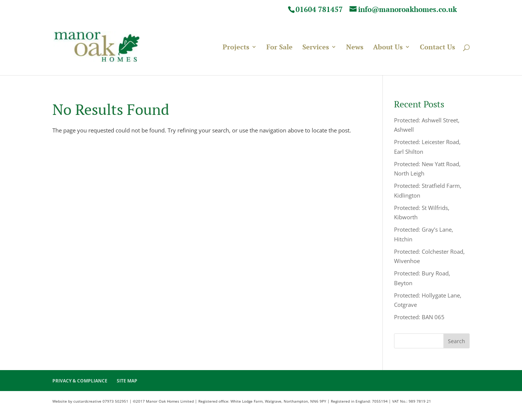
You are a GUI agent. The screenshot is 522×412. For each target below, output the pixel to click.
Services (315, 48)
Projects (236, 48)
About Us (388, 48)
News (354, 48)
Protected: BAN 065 (419, 317)
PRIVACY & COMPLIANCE (79, 381)
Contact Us (437, 48)
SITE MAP (127, 381)
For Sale (279, 48)
